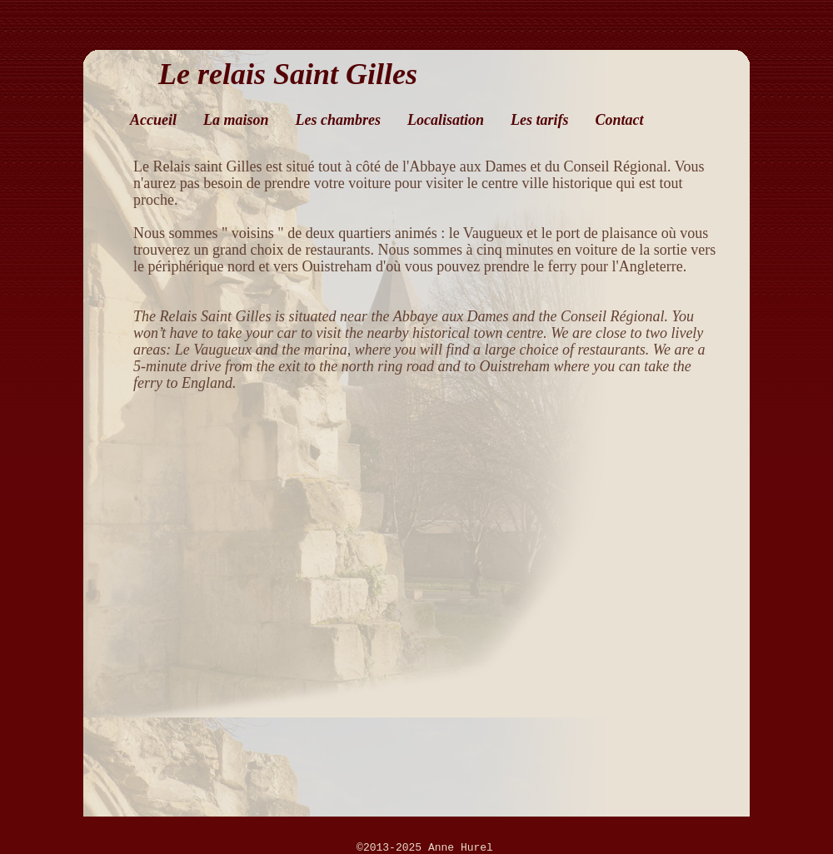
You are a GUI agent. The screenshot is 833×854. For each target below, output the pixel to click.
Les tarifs (540, 120)
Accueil (153, 120)
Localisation (445, 120)
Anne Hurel (460, 848)
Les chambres (339, 120)
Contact (620, 120)
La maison (236, 120)
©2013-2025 (392, 848)
